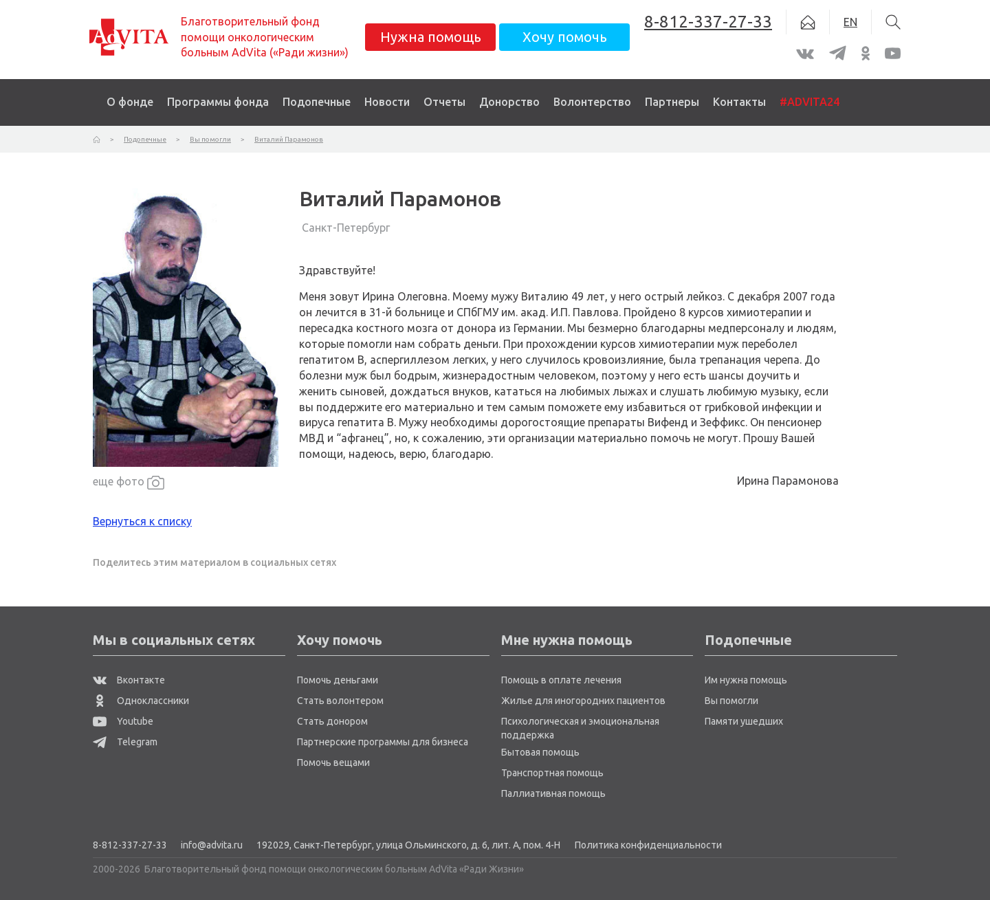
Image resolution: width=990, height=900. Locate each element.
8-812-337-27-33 (130, 844)
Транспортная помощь (552, 772)
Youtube (123, 721)
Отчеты (444, 102)
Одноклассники (141, 700)
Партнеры (672, 102)
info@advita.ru (212, 844)
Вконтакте (129, 679)
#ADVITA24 (809, 102)
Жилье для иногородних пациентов (583, 700)
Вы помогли (731, 700)
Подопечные (317, 102)
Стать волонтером (340, 700)
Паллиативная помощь (553, 793)
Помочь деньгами (337, 679)
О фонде (130, 102)
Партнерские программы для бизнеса (382, 741)
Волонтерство (592, 102)
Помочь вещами (333, 762)
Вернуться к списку (142, 521)
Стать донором (332, 721)
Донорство (509, 102)
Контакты (739, 102)
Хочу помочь (564, 37)
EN (850, 22)
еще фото (128, 482)
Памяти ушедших (744, 721)
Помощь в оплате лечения (561, 679)
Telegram (125, 741)
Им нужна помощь (746, 679)
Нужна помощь (430, 37)
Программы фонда (218, 102)
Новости (387, 102)
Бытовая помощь (540, 752)
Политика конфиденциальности (648, 844)
